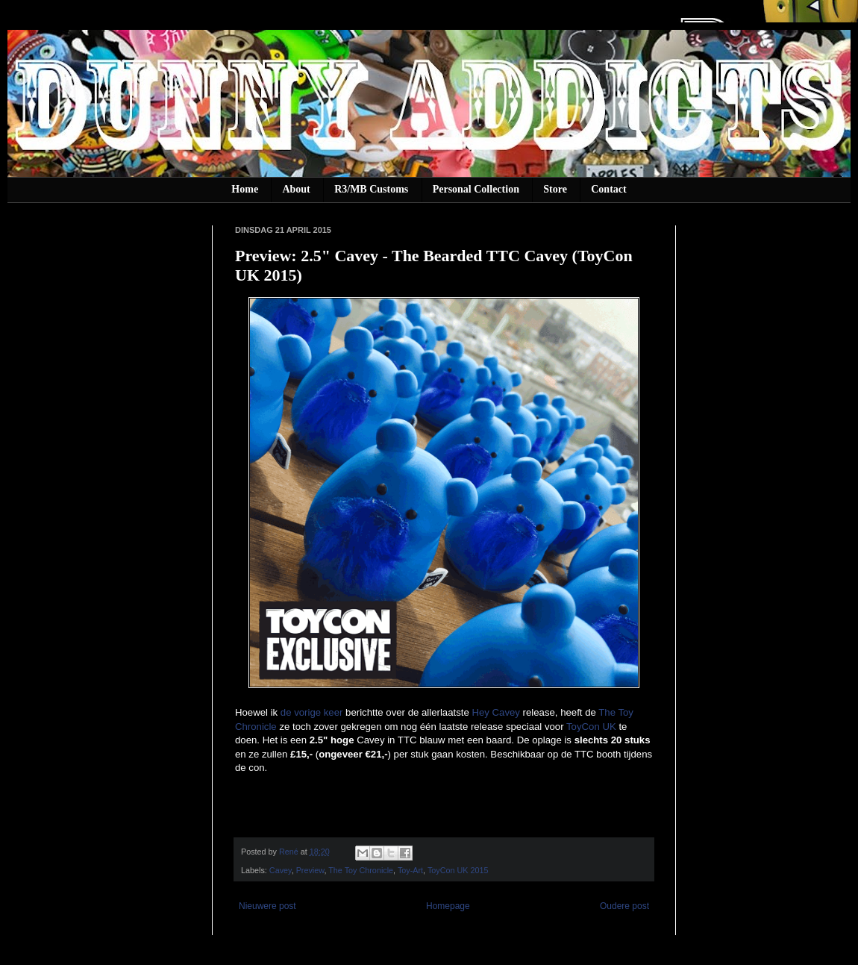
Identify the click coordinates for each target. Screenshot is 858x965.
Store (555, 189)
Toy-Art (410, 870)
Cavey (280, 870)
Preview (310, 870)
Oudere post (624, 906)
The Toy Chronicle (360, 870)
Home (244, 189)
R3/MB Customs (371, 189)
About (296, 189)
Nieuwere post (267, 906)
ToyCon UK (591, 726)
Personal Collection (476, 189)
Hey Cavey (496, 712)
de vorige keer (312, 712)
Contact (608, 189)
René (290, 851)
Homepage (448, 906)
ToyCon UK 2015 (458, 870)
